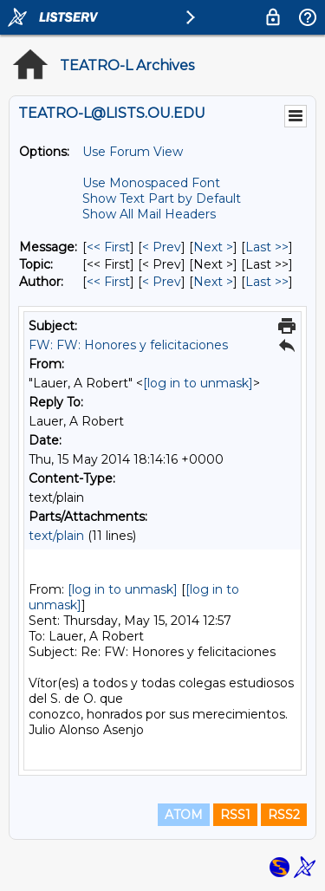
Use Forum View (132, 151)
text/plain (56, 535)
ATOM (184, 815)
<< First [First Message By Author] (108, 281)
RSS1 (235, 815)
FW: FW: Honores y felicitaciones (128, 345)
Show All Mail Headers (149, 214)
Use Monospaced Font (151, 183)
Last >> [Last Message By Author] (267, 281)
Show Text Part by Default (161, 198)
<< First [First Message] (108, 247)
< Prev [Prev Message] (161, 247)
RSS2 (284, 815)
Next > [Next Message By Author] (213, 281)
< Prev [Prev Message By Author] (161, 281)
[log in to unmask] (198, 383)
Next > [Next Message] (213, 247)
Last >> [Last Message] (267, 247)
